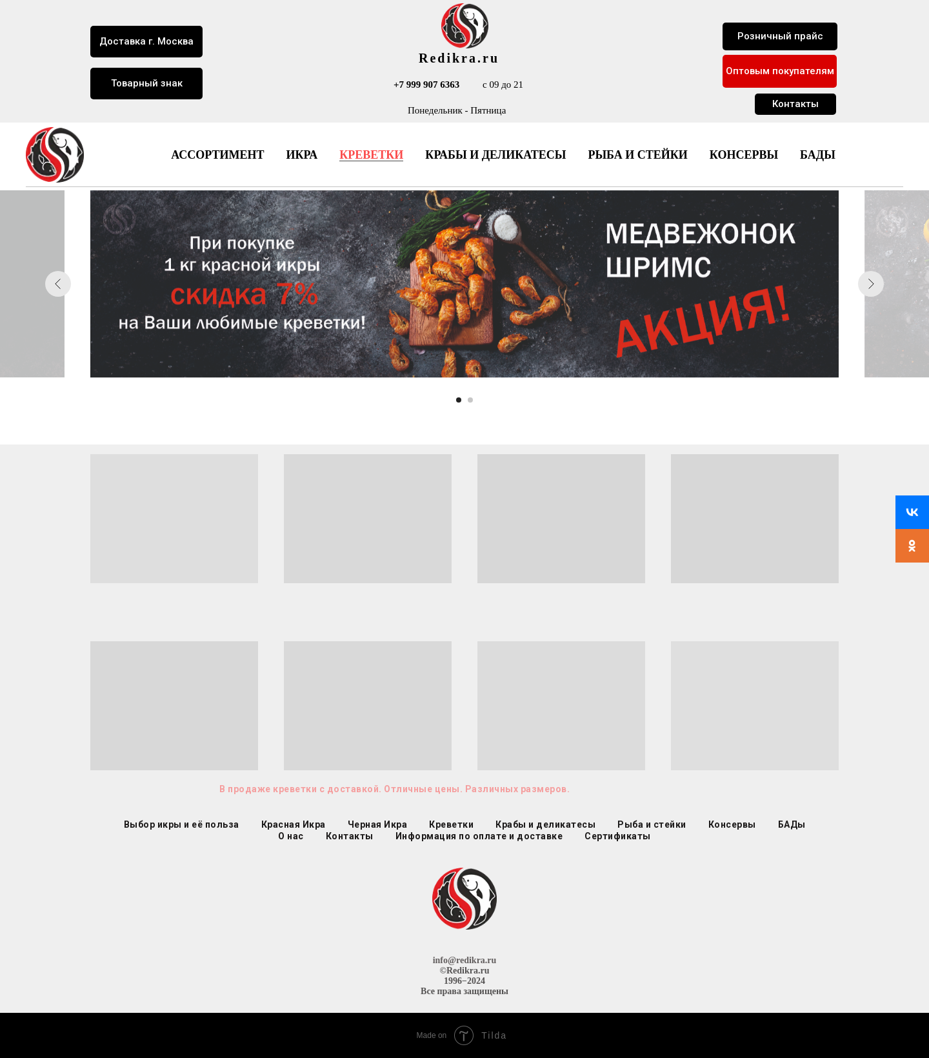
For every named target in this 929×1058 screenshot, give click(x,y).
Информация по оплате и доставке (479, 836)
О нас (291, 836)
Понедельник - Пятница (457, 110)
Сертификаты (617, 836)
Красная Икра (293, 824)
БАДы (817, 154)
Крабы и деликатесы (495, 154)
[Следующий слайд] (871, 284)
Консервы (744, 154)
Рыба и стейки (637, 154)
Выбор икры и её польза (181, 824)
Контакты (350, 836)
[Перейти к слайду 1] (458, 400)
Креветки (371, 154)
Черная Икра (378, 824)
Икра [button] (301, 154)
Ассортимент (217, 154)
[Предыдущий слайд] (58, 284)
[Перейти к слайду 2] (470, 400)
